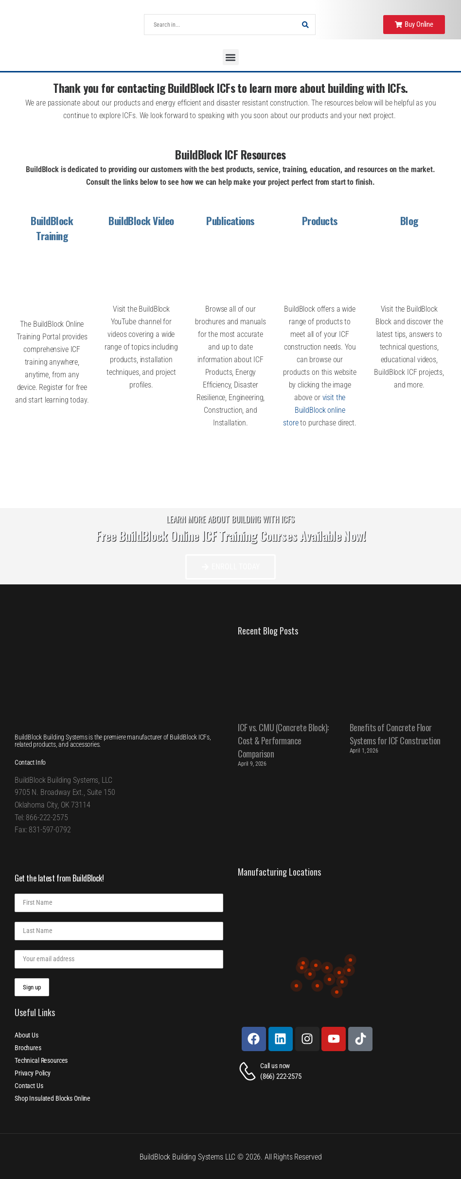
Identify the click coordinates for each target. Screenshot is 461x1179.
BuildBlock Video (141, 220)
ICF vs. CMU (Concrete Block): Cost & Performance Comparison (283, 740)
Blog (409, 220)
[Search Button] (305, 25)
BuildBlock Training (52, 228)
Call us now (275, 1066)
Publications (230, 220)
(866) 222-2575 (280, 1076)
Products (320, 220)
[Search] (219, 25)
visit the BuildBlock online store (314, 410)
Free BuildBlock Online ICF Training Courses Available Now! (230, 536)
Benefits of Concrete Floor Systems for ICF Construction (395, 734)
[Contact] (249, 1071)
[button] (231, 57)
